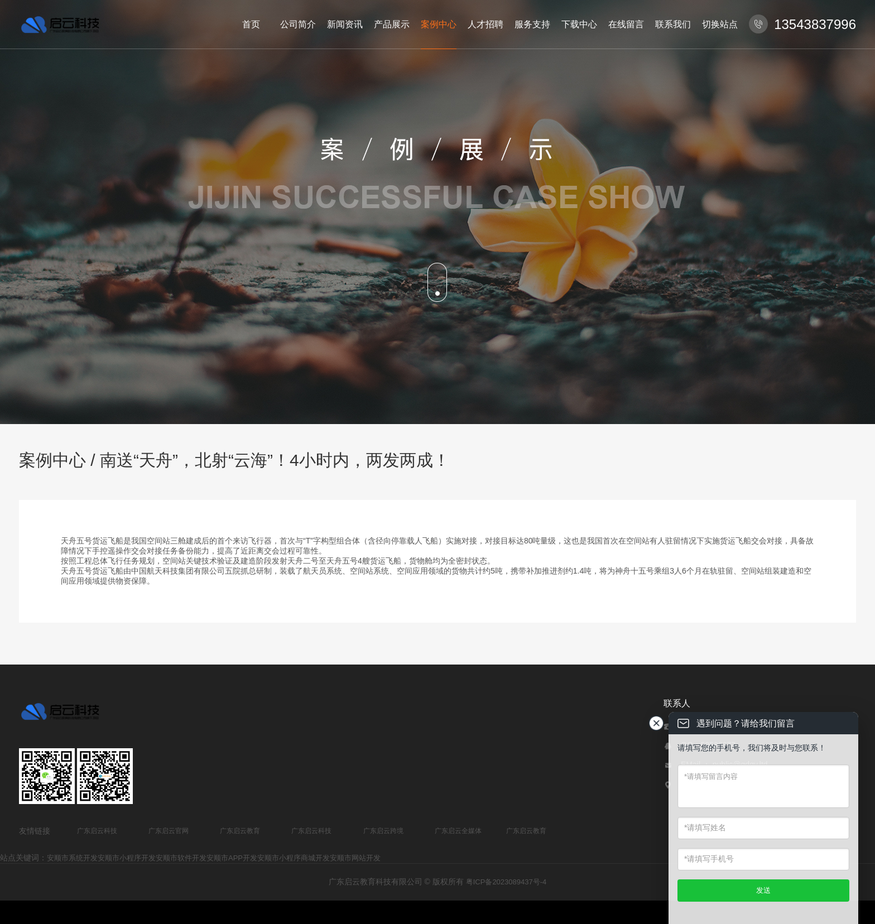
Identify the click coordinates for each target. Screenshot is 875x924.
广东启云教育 (240, 831)
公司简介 (298, 24)
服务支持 (532, 24)
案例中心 (438, 24)
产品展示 (392, 24)
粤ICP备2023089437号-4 (506, 882)
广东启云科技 (97, 831)
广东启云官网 (168, 831)
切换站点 (720, 24)
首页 (251, 24)
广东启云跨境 (383, 831)
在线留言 (626, 24)
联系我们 (673, 24)
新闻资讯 (345, 24)
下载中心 (579, 24)
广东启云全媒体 (458, 831)
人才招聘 (485, 24)
